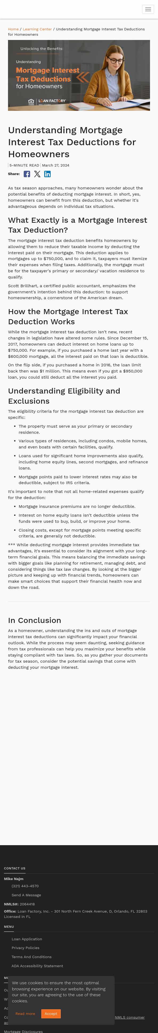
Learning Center (37, 29)
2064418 (19, 904)
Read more (25, 1013)
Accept (51, 1013)
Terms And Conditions (31, 957)
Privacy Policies (24, 948)
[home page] (36, 9)
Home (13, 29)
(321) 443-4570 (24, 886)
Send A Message (25, 895)
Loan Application (26, 939)
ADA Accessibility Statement (36, 966)
